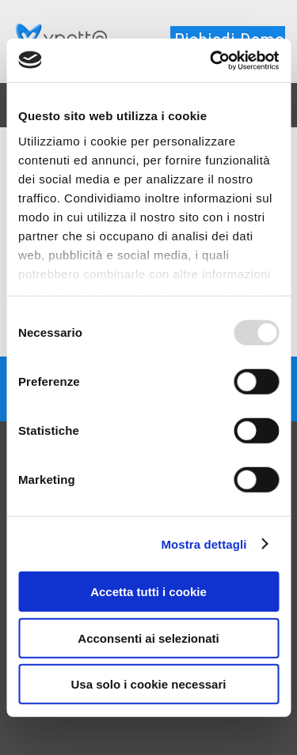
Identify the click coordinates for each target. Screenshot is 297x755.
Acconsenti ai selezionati (148, 637)
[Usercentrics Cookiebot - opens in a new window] (211, 60)
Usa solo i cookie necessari (149, 684)
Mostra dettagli (203, 543)
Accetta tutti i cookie (148, 591)
